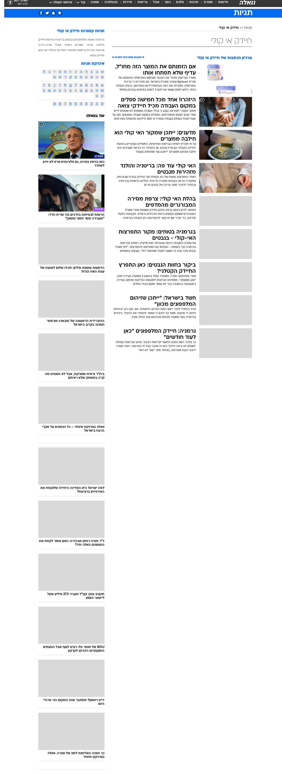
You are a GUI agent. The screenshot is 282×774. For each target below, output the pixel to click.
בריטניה (55, 39)
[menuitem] (216, 4)
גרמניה (95, 39)
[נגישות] (6, 4)
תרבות (189, 4)
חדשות (219, 4)
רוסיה (64, 44)
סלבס (176, 4)
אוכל (152, 4)
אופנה (90, 4)
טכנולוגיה (106, 4)
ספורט (204, 4)
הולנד (48, 50)
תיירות (123, 4)
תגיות (244, 28)
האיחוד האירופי (62, 50)
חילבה (96, 44)
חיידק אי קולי (225, 28)
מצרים (75, 44)
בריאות (138, 4)
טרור (85, 44)
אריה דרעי (41, 44)
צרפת (46, 39)
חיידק (37, 39)
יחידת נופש (93, 55)
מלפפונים (75, 39)
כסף (164, 4)
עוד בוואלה (91, 116)
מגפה (86, 39)
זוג (41, 50)
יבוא (36, 50)
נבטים (65, 39)
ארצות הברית (91, 50)
